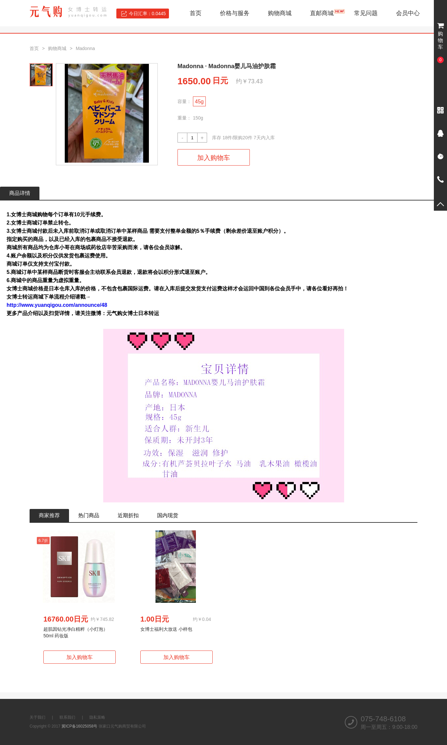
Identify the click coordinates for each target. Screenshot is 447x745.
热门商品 (88, 515)
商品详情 (19, 193)
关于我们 (37, 717)
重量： (184, 117)
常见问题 (366, 13)
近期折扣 (128, 515)
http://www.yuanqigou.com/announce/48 (57, 305)
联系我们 (67, 717)
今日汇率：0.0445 (147, 13)
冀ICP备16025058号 (79, 726)
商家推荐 (49, 515)
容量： (184, 101)
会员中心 (408, 13)
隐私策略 (97, 717)
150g (198, 117)
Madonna (85, 48)
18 (225, 137)
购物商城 (280, 13)
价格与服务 (234, 13)
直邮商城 (322, 13)
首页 (195, 13)
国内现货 (167, 515)
